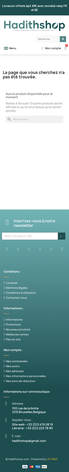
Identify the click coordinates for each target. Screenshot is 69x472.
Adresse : (18, 404)
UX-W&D (52, 459)
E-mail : (17, 436)
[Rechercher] (34, 119)
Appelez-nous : (22, 420)
